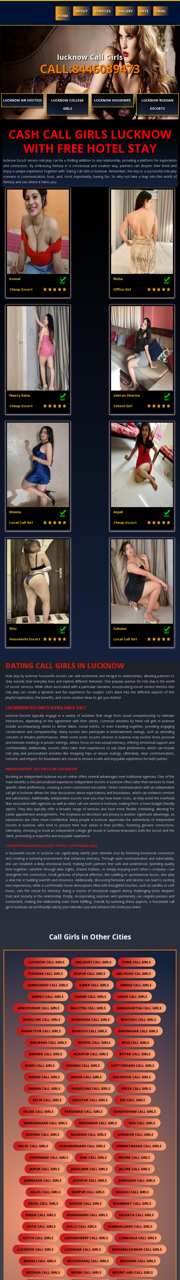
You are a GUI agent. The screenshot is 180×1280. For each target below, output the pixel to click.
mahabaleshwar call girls (137, 1030)
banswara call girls (90, 800)
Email (161, 11)
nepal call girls (138, 1088)
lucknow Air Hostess (22, 100)
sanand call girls (140, 1157)
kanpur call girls (88, 973)
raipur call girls (89, 754)
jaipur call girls (44, 950)
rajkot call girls (139, 1122)
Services (103, 11)
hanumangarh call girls (82, 927)
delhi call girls (47, 881)
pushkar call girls (45, 754)
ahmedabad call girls (48, 766)
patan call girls (134, 1111)
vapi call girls (43, 1248)
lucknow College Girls (67, 104)
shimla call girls (90, 1179)
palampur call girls (86, 1099)
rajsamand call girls (65, 1134)
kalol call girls (45, 973)
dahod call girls (44, 858)
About (81, 11)
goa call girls (142, 904)
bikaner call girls (45, 835)
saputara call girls (82, 1168)
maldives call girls (93, 743)
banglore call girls (41, 800)
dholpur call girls (90, 881)
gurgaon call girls (135, 915)
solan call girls (130, 1202)
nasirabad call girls (85, 1076)
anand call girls (90, 777)
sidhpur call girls (47, 1191)
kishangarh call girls (87, 996)
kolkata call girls (136, 996)
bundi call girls (40, 846)
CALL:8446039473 (90, 69)
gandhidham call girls (135, 892)
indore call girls (134, 938)
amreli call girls (48, 777)
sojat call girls (89, 1202)
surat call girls (88, 1214)
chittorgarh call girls (132, 846)
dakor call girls (86, 858)
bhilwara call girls (48, 823)
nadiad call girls (134, 1065)
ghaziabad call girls (98, 904)
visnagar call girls (132, 1248)
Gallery (125, 11)
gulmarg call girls (88, 915)
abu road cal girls (133, 754)
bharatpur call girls (41, 812)
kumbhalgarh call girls (130, 1007)
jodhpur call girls (90, 961)
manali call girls (40, 1042)
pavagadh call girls (42, 1122)
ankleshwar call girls (39, 789)
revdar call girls (121, 1145)
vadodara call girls (88, 1237)
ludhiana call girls (83, 1030)
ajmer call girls (94, 766)
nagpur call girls (38, 1076)
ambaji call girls (135, 766)
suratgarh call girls (134, 1214)
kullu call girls (82, 1007)
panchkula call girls (88, 1111)
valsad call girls (135, 1237)
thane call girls (97, 1225)
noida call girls (41, 1099)
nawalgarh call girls (91, 1088)
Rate (144, 11)
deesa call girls (136, 869)
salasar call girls (95, 1157)
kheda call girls (41, 996)
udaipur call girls (140, 1225)
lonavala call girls (138, 1019)
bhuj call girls (135, 823)
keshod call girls (85, 984)
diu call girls (132, 881)
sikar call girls (89, 1191)
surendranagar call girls (46, 1225)
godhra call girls (42, 915)
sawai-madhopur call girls (137, 1168)
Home (63, 15)
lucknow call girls (46, 743)
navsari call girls (43, 1088)
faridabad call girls (83, 892)
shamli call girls (48, 1179)
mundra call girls (90, 1065)
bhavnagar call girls (138, 812)
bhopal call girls (94, 823)
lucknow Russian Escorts (157, 104)
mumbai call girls (45, 1065)
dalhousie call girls (132, 858)
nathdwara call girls (136, 1076)
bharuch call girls (89, 812)
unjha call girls (43, 1237)
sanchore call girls (34, 1168)
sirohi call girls (48, 1202)
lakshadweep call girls (86, 1019)
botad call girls (135, 835)
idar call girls (93, 938)
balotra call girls (88, 789)
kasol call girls (43, 984)
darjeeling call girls (90, 869)
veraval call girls (85, 1248)
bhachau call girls (138, 800)
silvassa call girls (132, 1191)
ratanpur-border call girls (68, 1145)
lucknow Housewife (112, 100)
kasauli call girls (132, 973)
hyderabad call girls (48, 938)
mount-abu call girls (132, 1053)
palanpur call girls (134, 1099)
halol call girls (33, 927)
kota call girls (41, 1007)
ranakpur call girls (115, 1134)
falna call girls (38, 892)
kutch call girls (38, 1019)
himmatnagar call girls (138, 927)
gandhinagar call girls (45, 904)
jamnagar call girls (42, 961)
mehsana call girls (138, 1042)
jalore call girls (134, 950)
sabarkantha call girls (45, 1157)
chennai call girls (83, 846)
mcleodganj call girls (88, 1042)
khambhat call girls (132, 984)
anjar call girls (132, 777)
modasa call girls (43, 1053)
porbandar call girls (92, 1122)
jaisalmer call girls (89, 950)
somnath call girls (43, 1214)
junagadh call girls (136, 961)
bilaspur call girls (90, 835)
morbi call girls (86, 1053)
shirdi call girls (132, 1179)
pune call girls (137, 743)
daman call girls (44, 869)
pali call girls (43, 1111)
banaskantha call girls (139, 789)
